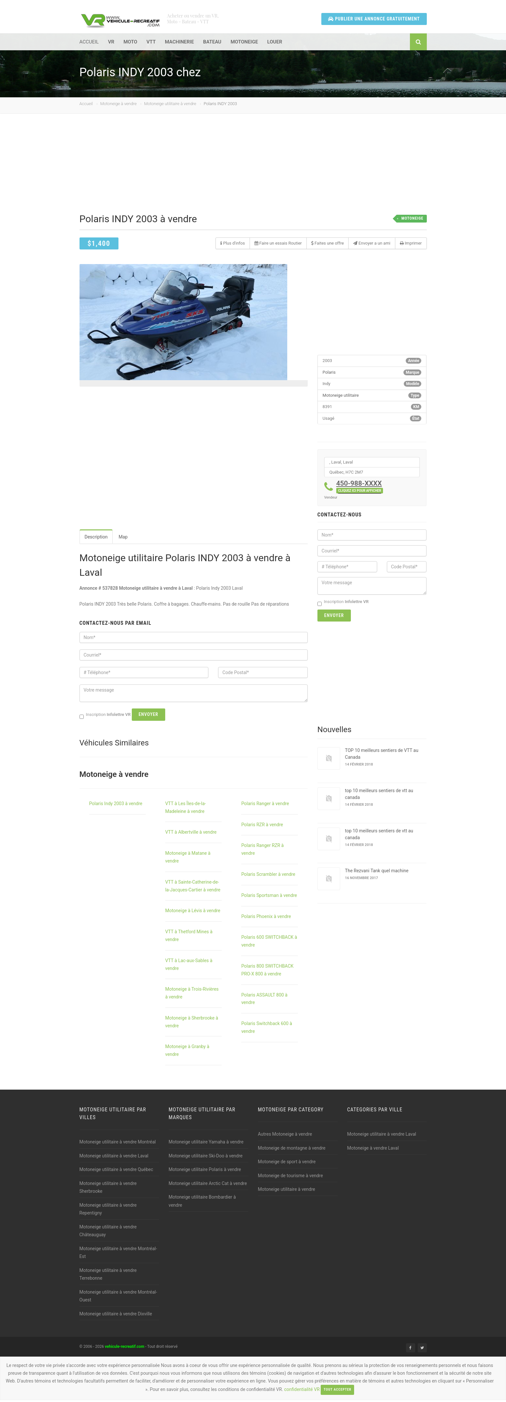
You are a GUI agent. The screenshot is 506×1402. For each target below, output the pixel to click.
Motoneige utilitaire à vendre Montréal (118, 1144)
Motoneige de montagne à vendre (292, 1150)
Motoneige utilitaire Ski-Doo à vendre (206, 1157)
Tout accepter (337, 1392)
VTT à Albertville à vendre (190, 834)
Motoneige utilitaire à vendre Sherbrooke (108, 1189)
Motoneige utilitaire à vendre (170, 105)
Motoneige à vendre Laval (373, 1150)
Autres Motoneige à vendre (285, 1136)
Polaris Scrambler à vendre (268, 876)
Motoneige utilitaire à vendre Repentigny (108, 1211)
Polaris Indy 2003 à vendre (115, 805)
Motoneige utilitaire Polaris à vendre (205, 1171)
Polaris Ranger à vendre (265, 805)
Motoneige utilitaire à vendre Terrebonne (108, 1276)
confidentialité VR (302, 1391)
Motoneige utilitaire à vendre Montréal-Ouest (118, 1298)
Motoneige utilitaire (341, 397)
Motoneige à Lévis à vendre (192, 912)
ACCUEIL (89, 44)
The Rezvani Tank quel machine (377, 872)
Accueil (86, 105)
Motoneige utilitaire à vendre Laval (114, 1157)
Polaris (329, 374)
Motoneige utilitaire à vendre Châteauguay (108, 1232)
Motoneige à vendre (118, 105)
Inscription (343, 604)
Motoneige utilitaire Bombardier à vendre (202, 1203)
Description (96, 539)
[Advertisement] (253, 170)
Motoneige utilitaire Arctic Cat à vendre (208, 1185)
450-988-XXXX (359, 488)
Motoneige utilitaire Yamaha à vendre (206, 1144)
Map (123, 539)
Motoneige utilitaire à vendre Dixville (116, 1315)
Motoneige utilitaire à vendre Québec (116, 1171)
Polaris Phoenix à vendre (266, 918)
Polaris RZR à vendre (262, 826)
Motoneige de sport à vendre (287, 1163)
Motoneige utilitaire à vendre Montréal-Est (118, 1254)
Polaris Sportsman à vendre (269, 897)
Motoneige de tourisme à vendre (290, 1177)
